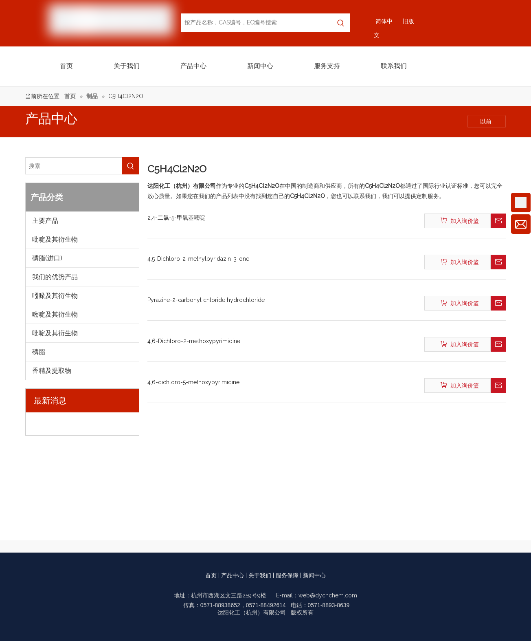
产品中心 (232, 575)
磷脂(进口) (47, 258)
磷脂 (38, 352)
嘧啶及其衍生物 (55, 314)
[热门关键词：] (340, 22)
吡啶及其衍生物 (55, 239)
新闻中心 (314, 575)
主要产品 (45, 221)
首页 (211, 575)
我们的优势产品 (55, 277)
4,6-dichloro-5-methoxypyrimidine (193, 382)
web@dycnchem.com (327, 595)
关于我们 (259, 575)
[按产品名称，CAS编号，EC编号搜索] (256, 22)
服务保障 (287, 575)
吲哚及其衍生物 (55, 296)
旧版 (408, 21)
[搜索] (73, 165)
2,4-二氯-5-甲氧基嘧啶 (176, 217)
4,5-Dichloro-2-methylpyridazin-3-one (198, 259)
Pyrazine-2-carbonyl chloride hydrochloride (206, 300)
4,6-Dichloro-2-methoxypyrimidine (193, 341)
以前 (486, 121)
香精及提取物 (51, 370)
